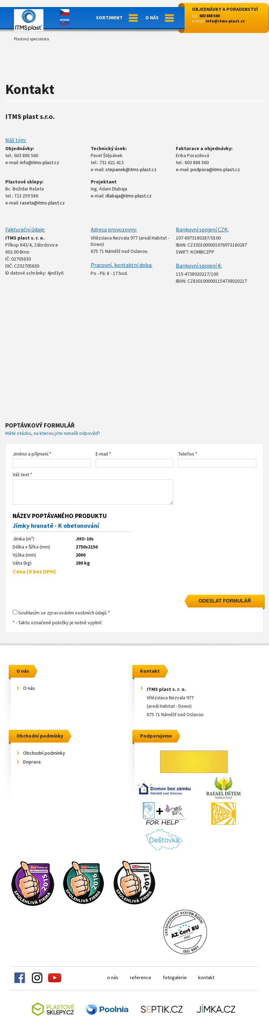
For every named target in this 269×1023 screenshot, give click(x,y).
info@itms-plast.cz (225, 20)
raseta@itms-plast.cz (42, 203)
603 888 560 (209, 15)
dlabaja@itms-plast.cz (128, 196)
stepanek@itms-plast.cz (131, 169)
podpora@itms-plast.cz (215, 169)
